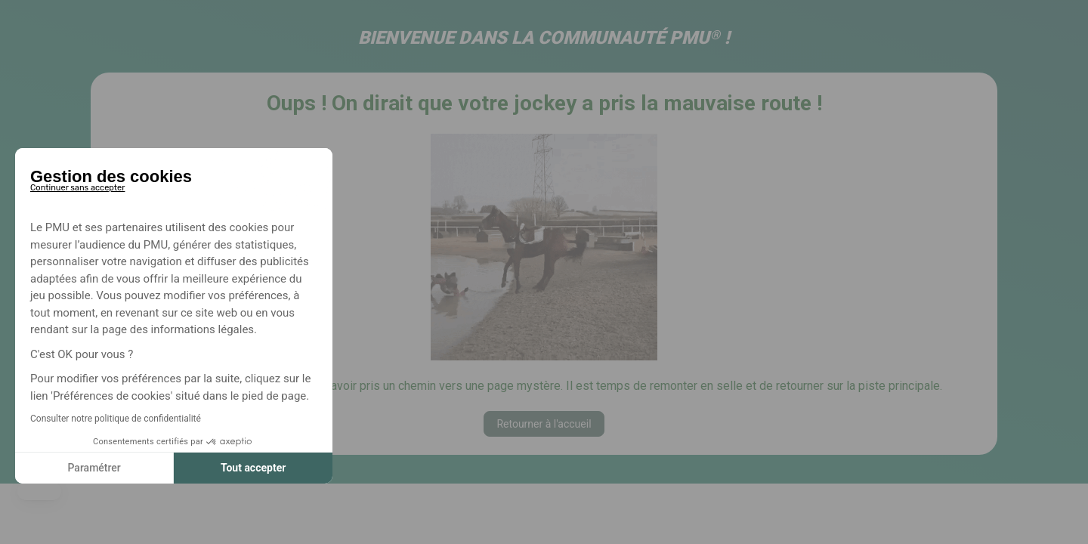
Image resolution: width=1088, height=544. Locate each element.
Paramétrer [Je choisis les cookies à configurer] (93, 468)
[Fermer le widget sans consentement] (77, 185)
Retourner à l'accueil (543, 424)
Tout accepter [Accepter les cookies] (253, 468)
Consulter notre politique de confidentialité (115, 418)
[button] (39, 491)
